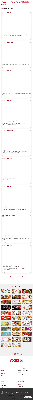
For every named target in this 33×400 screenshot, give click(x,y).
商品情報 (2, 370)
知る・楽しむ (20, 365)
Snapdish (20, 372)
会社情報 (2, 381)
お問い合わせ (20, 384)
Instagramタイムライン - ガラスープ (24, 370)
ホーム (2, 365)
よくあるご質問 (20, 386)
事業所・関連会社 (4, 385)
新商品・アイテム (4, 378)
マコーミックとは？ (21, 381)
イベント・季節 (3, 375)
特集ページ (3, 373)
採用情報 (2, 387)
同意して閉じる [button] (27, 397)
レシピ (2, 367)
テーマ (2, 377)
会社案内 (2, 383)
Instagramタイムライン (21, 368)
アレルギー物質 (20, 374)
